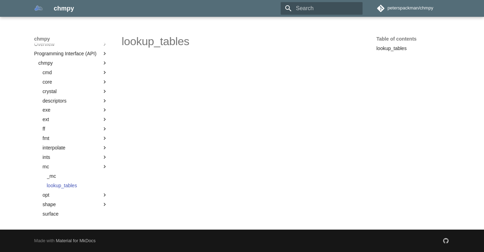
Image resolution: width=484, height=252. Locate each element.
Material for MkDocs (76, 240)
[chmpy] (38, 8)
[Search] (322, 8)
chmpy (42, 39)
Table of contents (397, 39)
